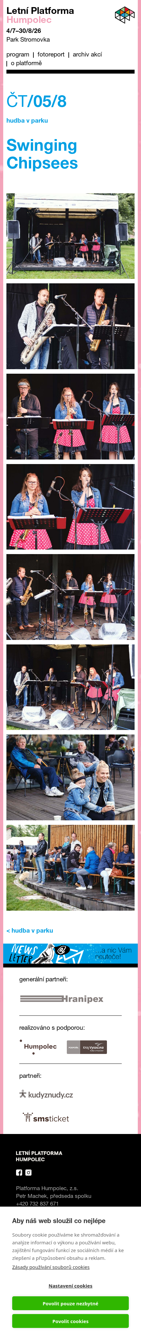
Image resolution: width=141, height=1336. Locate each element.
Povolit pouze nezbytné (70, 1303)
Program (17, 55)
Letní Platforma (40, 16)
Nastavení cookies (70, 1285)
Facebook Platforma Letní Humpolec (19, 1172)
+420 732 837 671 (37, 1204)
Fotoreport (51, 55)
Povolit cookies (70, 1321)
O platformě (26, 63)
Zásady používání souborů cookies (51, 1267)
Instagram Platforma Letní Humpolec (28, 1172)
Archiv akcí (87, 55)
